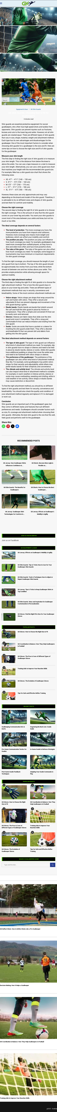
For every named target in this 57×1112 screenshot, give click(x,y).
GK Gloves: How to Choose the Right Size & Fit (13, 803)
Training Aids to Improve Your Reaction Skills (40, 827)
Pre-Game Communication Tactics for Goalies (14, 750)
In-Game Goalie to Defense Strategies (42, 749)
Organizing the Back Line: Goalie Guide (40, 728)
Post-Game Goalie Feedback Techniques (11, 773)
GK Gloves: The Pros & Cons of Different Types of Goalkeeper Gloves (14, 827)
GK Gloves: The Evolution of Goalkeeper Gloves (11, 850)
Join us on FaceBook (10, 540)
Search (52, 865)
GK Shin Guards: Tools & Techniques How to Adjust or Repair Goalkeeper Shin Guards (35, 578)
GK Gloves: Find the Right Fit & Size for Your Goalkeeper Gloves (36, 615)
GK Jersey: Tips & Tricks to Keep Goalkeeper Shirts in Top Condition (35, 590)
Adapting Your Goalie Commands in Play (41, 773)
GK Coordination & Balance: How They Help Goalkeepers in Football (42, 803)
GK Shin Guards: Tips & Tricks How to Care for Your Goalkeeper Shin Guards (35, 566)
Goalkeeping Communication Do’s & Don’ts (13, 728)
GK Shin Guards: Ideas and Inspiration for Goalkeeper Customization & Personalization (35, 603)
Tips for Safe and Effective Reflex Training (41, 850)
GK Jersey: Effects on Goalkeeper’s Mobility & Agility (35, 552)
